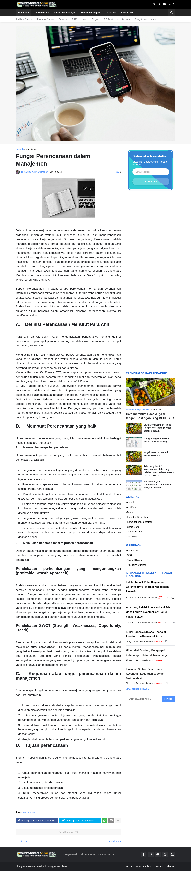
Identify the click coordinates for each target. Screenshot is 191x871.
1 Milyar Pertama (24, 19)
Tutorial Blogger (135, 560)
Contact (159, 866)
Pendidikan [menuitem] (40, 12)
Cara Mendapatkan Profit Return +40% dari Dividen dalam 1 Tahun (157, 427)
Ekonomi (62, 19)
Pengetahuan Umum (145, 19)
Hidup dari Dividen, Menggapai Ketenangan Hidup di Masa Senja (147, 653)
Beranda (20, 149)
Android (131, 502)
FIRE (74, 19)
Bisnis (130, 512)
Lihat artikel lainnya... (138, 688)
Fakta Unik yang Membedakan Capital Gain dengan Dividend (158, 484)
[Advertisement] (150, 282)
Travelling (132, 536)
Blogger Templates (57, 866)
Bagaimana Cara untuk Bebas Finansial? (156, 454)
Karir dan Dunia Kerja (138, 517)
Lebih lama (113, 841)
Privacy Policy (143, 866)
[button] (171, 12)
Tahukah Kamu (134, 531)
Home (129, 866)
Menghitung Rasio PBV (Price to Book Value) (156, 440)
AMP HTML (133, 550)
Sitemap (171, 866)
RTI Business (111, 19)
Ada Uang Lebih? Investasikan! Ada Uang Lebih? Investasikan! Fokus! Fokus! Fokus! (159, 471)
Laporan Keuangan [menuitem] (65, 12)
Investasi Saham (45, 19)
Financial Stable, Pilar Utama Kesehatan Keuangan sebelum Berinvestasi (145, 673)
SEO (129, 555)
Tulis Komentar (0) (68, 832)
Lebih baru (22, 841)
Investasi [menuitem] (23, 12)
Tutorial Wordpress (136, 565)
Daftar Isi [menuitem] (111, 12)
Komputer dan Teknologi (139, 522)
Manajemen (31, 149)
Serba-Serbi (133, 527)
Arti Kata (126, 19)
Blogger (96, 19)
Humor (84, 19)
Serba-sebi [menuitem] (127, 12)
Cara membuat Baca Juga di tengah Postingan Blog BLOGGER (150, 416)
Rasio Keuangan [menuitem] (91, 12)
